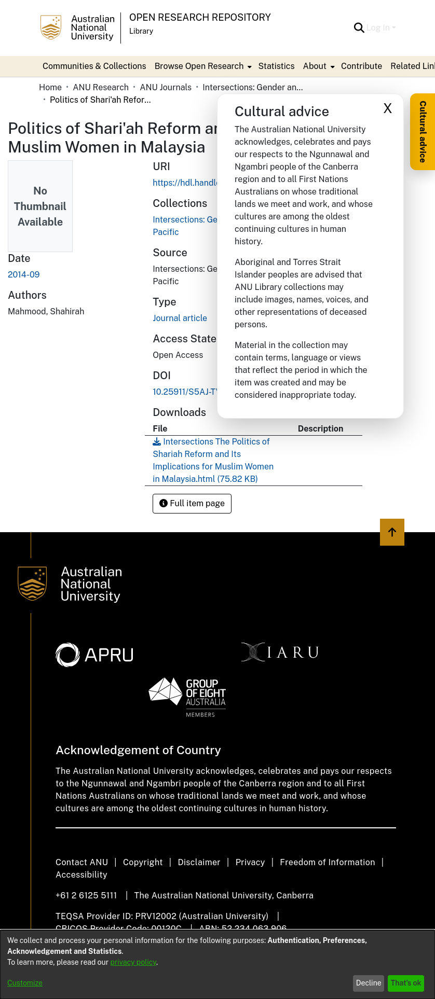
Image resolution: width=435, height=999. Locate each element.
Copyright (143, 862)
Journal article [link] (180, 318)
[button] (359, 28)
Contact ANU (82, 862)
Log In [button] (379, 28)
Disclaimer (199, 862)
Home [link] (50, 87)
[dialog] (217, 964)
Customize (25, 983)
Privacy (250, 862)
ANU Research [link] (101, 87)
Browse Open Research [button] (199, 66)
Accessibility (81, 875)
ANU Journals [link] (166, 87)
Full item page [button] (192, 503)
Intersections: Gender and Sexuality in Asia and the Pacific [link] (254, 87)
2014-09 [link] (24, 275)
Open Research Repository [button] (200, 17)
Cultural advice (423, 132)
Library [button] (141, 31)
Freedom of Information (327, 862)
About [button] (315, 66)
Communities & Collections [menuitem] (94, 66)
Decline (369, 983)
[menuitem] (202, 66)
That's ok (406, 983)
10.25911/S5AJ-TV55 (192, 392)
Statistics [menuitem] (276, 66)
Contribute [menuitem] (361, 66)
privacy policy (133, 962)
